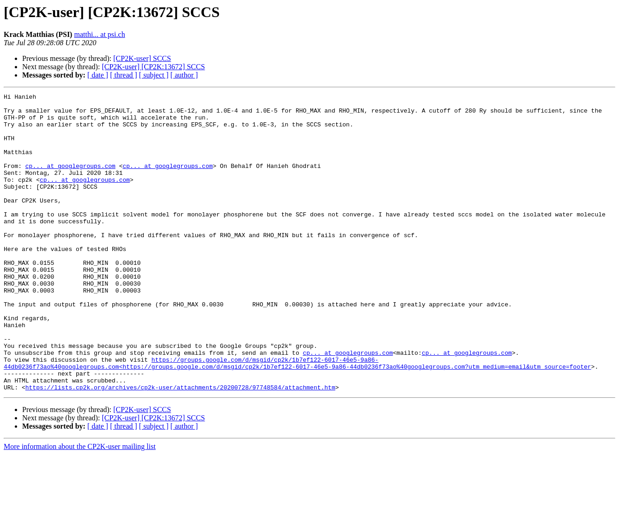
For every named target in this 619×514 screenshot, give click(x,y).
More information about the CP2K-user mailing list (80, 506)
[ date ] (97, 75)
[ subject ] (154, 75)
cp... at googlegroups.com (70, 181)
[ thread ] (123, 75)
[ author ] (184, 75)
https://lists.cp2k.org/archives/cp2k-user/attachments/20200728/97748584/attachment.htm (180, 446)
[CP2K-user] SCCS (142, 58)
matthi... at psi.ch (99, 34)
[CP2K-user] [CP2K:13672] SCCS (153, 67)
